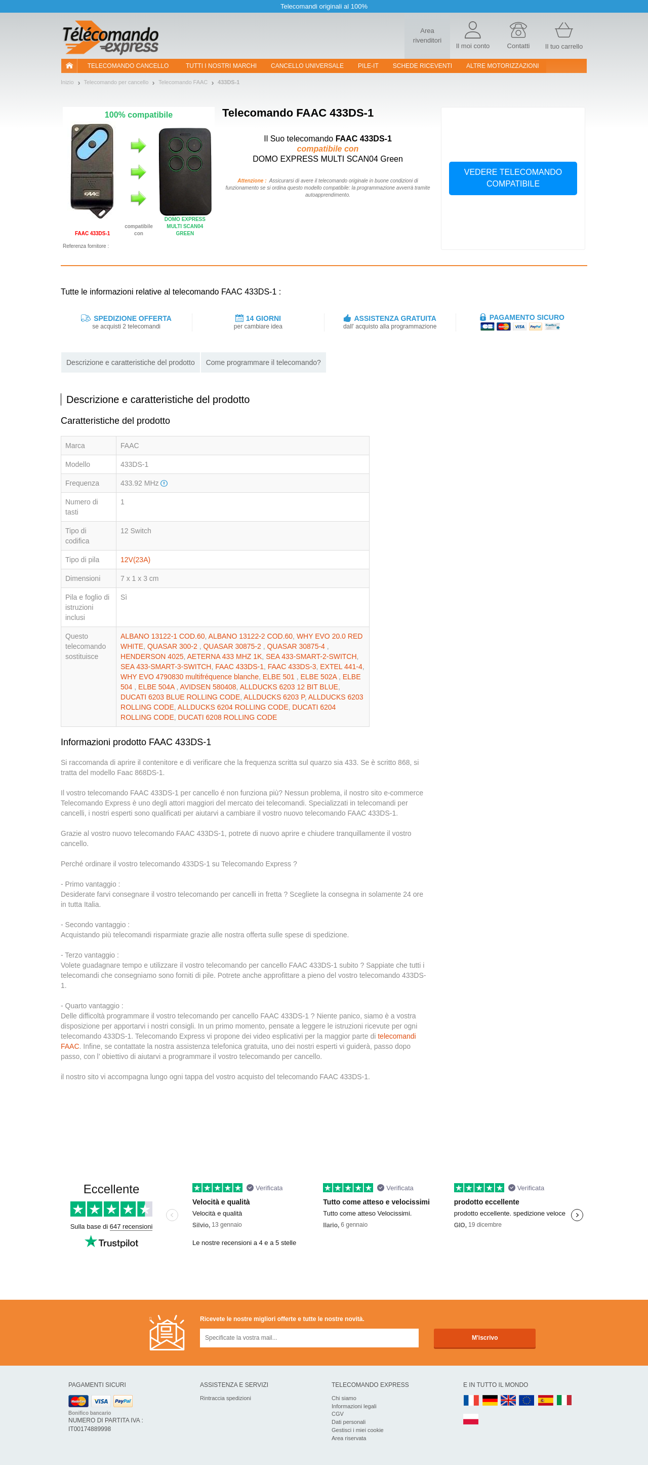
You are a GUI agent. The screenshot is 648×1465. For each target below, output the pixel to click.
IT (564, 1401)
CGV (338, 1414)
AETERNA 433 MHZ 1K (224, 656)
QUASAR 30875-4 (297, 646)
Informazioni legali (354, 1406)
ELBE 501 (280, 677)
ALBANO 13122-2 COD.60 (251, 636)
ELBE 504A (157, 687)
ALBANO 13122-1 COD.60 (162, 636)
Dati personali (349, 1422)
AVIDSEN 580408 (208, 687)
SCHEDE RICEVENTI (422, 65)
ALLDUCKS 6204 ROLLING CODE (233, 707)
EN (527, 1401)
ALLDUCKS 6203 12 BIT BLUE (289, 687)
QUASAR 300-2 (173, 646)
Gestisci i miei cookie (358, 1430)
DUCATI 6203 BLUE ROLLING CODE (180, 697)
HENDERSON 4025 (152, 656)
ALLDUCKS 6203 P (274, 697)
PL (471, 1419)
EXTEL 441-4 (341, 667)
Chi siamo (344, 1398)
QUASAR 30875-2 (233, 646)
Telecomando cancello (128, 65)
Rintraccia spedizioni (225, 1398)
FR (471, 1401)
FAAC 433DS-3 (292, 667)
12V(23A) (135, 560)
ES (546, 1401)
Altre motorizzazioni (502, 65)
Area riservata (349, 1438)
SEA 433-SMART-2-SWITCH (311, 656)
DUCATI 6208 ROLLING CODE (227, 717)
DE (490, 1401)
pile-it (368, 65)
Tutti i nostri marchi (221, 65)
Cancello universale (307, 65)
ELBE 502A (319, 677)
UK (509, 1401)
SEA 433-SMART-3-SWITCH (165, 667)
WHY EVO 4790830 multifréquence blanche (189, 677)
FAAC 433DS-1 (239, 667)
